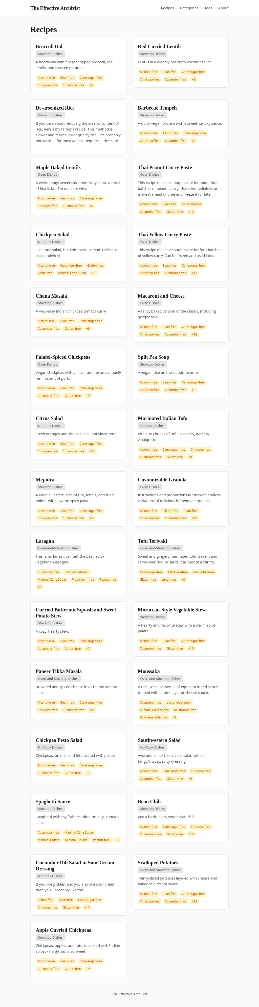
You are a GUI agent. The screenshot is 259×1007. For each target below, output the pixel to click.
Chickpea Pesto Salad (59, 740)
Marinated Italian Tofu (163, 418)
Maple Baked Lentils (58, 167)
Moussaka (149, 671)
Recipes (167, 8)
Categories (189, 8)
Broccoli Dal (49, 46)
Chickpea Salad (53, 234)
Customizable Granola (162, 479)
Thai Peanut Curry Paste (165, 167)
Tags (208, 8)
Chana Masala (51, 296)
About (223, 8)
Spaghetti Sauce (53, 801)
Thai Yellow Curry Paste (164, 234)
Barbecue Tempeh (157, 108)
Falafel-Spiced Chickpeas (63, 357)
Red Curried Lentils (159, 46)
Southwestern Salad (159, 740)
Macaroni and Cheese (161, 296)
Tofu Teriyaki (152, 541)
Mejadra (45, 479)
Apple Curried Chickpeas (63, 930)
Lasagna (45, 541)
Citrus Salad (49, 418)
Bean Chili (149, 801)
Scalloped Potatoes (158, 862)
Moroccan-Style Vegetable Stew (172, 609)
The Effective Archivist (55, 8)
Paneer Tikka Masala (59, 671)
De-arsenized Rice (55, 108)
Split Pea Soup (153, 357)
